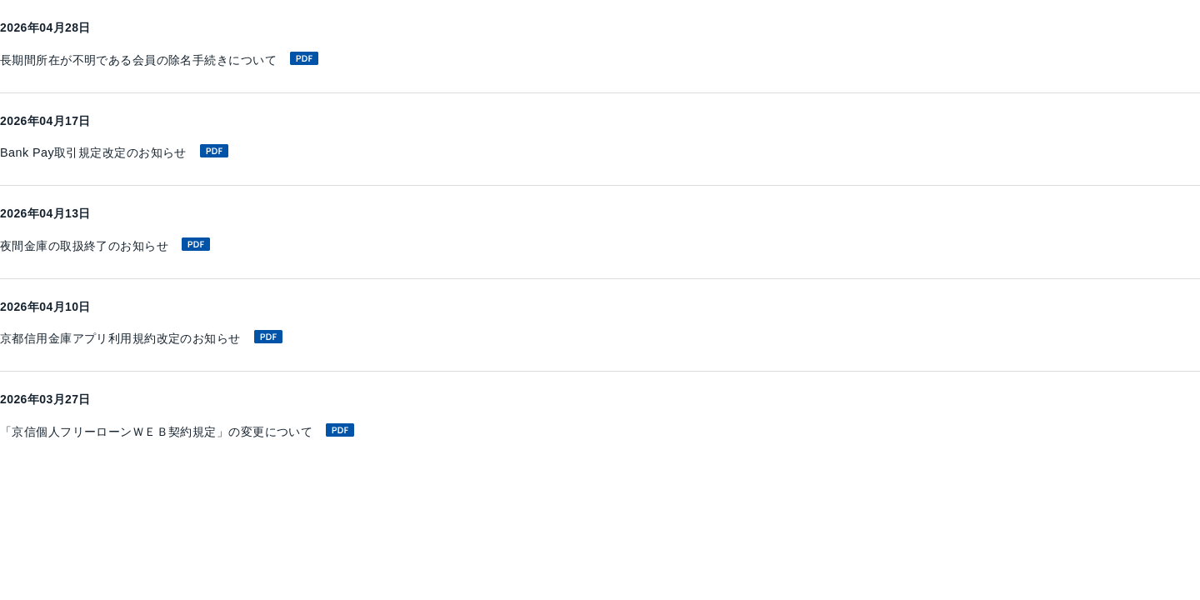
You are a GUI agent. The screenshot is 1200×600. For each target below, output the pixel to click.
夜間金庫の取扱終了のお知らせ (117, 245)
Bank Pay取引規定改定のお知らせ (126, 152)
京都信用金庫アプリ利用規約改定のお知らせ (158, 339)
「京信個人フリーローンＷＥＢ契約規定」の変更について (199, 431)
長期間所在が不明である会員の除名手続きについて (179, 60)
